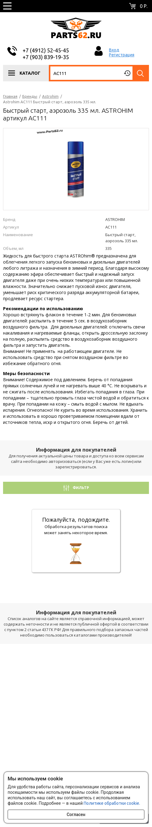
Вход (114, 50)
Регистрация (121, 54)
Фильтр (80, 488)
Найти (140, 73)
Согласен (76, 814)
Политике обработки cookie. (112, 803)
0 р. (143, 6)
